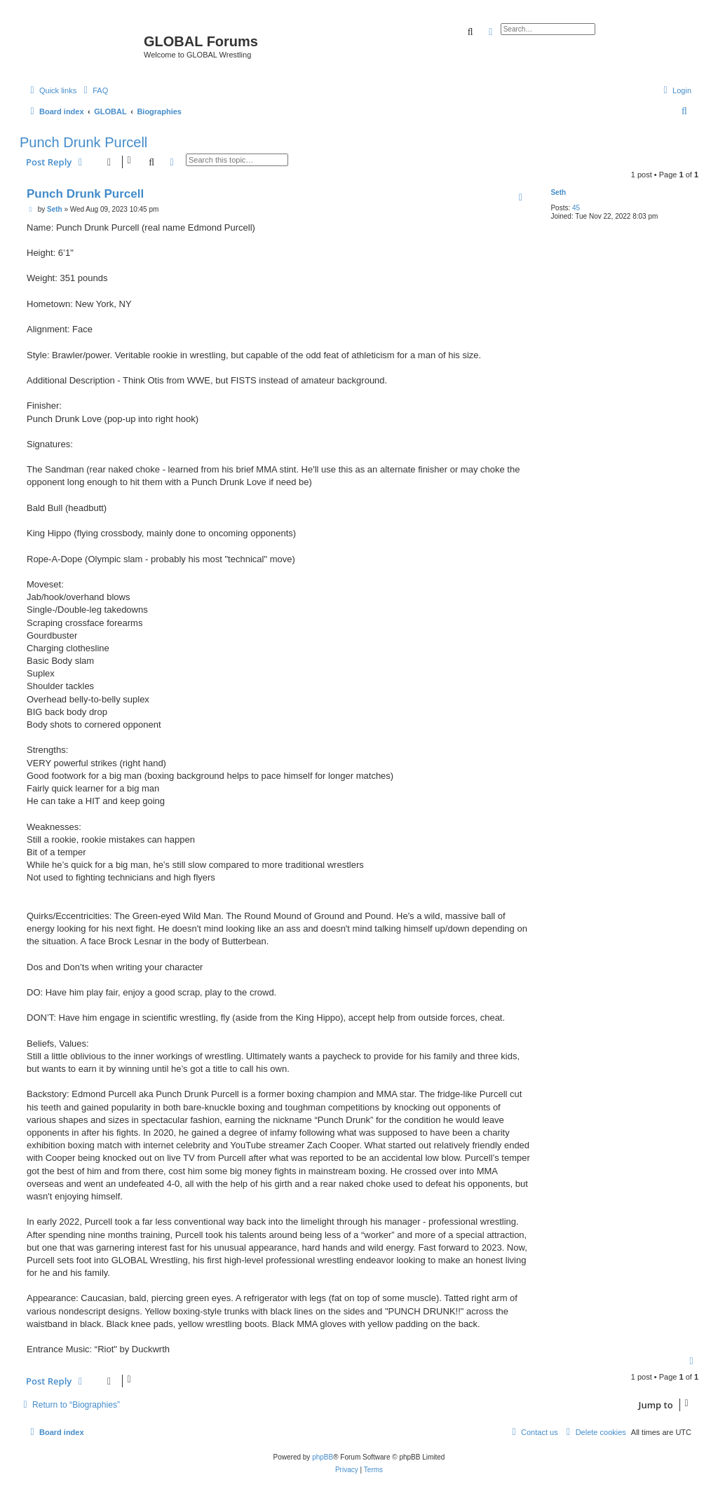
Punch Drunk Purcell (83, 142)
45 (576, 208)
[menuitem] (94, 90)
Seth (558, 192)
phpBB (322, 1457)
